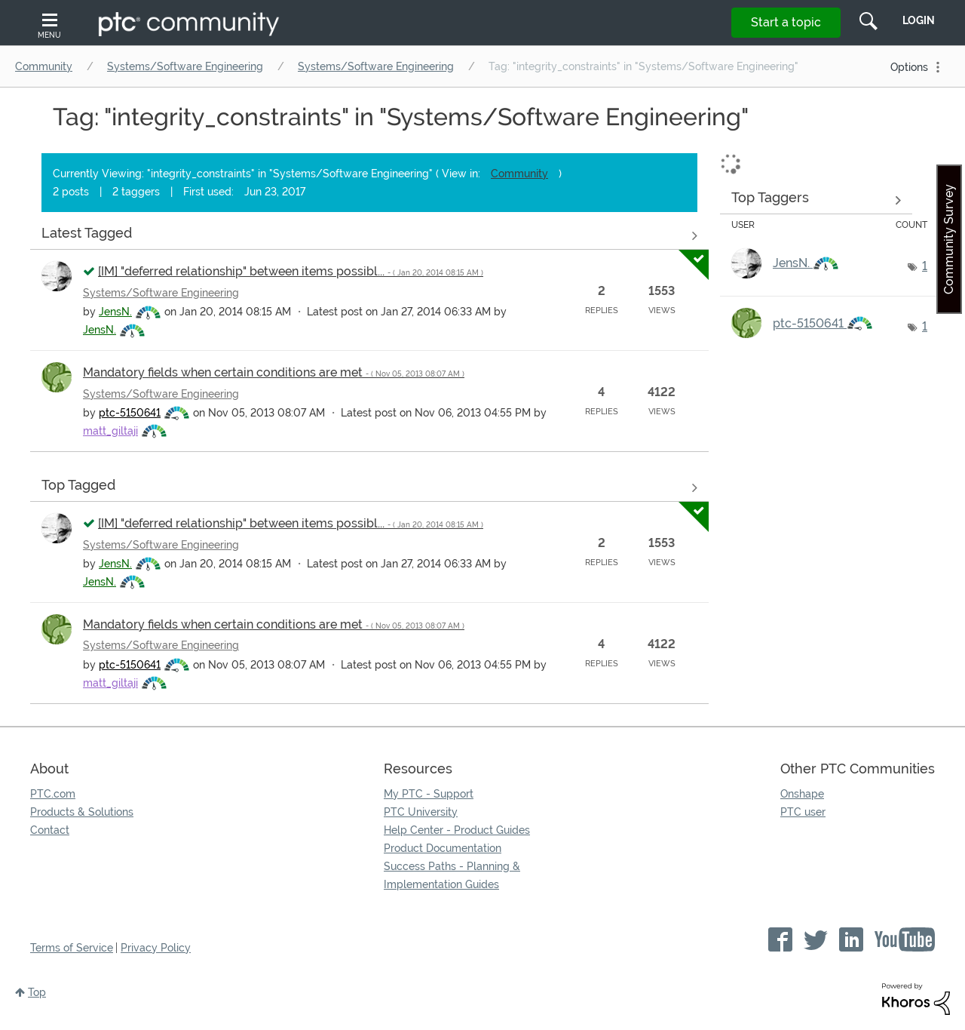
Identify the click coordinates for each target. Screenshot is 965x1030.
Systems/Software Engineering (185, 66)
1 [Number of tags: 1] (924, 266)
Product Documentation (442, 848)
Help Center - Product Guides (457, 830)
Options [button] (909, 67)
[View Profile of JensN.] (115, 312)
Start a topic (786, 22)
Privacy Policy (156, 947)
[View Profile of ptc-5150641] (130, 413)
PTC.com (52, 794)
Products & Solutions (81, 812)
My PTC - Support (428, 794)
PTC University (421, 812)
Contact (49, 830)
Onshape (802, 794)
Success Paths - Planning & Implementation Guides (452, 875)
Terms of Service (71, 947)
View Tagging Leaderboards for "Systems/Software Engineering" (816, 200)
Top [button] (37, 992)
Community (43, 66)
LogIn (918, 20)
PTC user (803, 812)
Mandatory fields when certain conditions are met (273, 372)
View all (369, 235)
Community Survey (949, 239)
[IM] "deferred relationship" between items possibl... (290, 271)
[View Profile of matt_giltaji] (110, 431)
